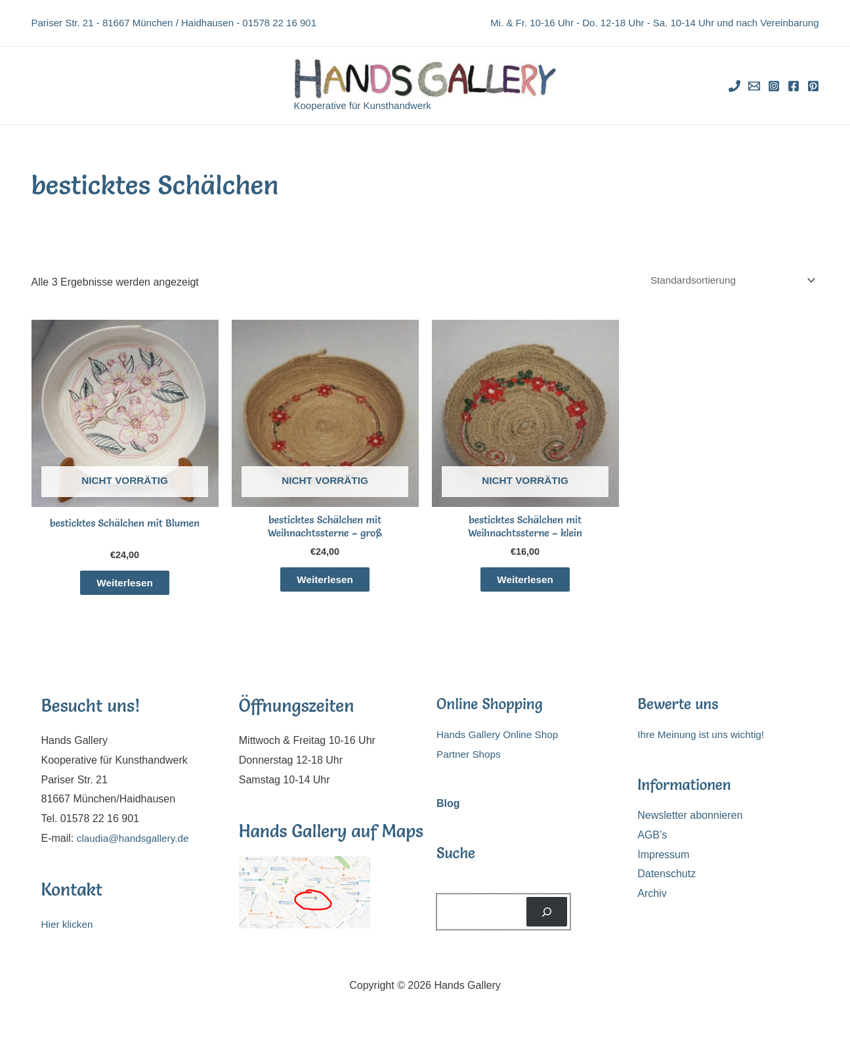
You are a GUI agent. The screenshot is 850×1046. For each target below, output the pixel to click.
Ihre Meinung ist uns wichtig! (703, 739)
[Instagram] (774, 86)
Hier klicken (68, 928)
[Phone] (734, 86)
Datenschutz (666, 878)
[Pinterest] (813, 86)
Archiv (651, 898)
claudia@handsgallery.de (135, 842)
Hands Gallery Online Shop (500, 739)
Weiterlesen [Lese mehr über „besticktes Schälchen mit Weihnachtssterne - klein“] (525, 582)
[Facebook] (793, 86)
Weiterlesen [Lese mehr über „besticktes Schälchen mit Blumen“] (124, 585)
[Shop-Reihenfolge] (726, 281)
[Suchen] (547, 916)
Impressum (663, 858)
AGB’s (652, 839)
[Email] (754, 86)
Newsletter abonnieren (689, 819)
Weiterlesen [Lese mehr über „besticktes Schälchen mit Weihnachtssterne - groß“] (324, 582)
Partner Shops (469, 758)
